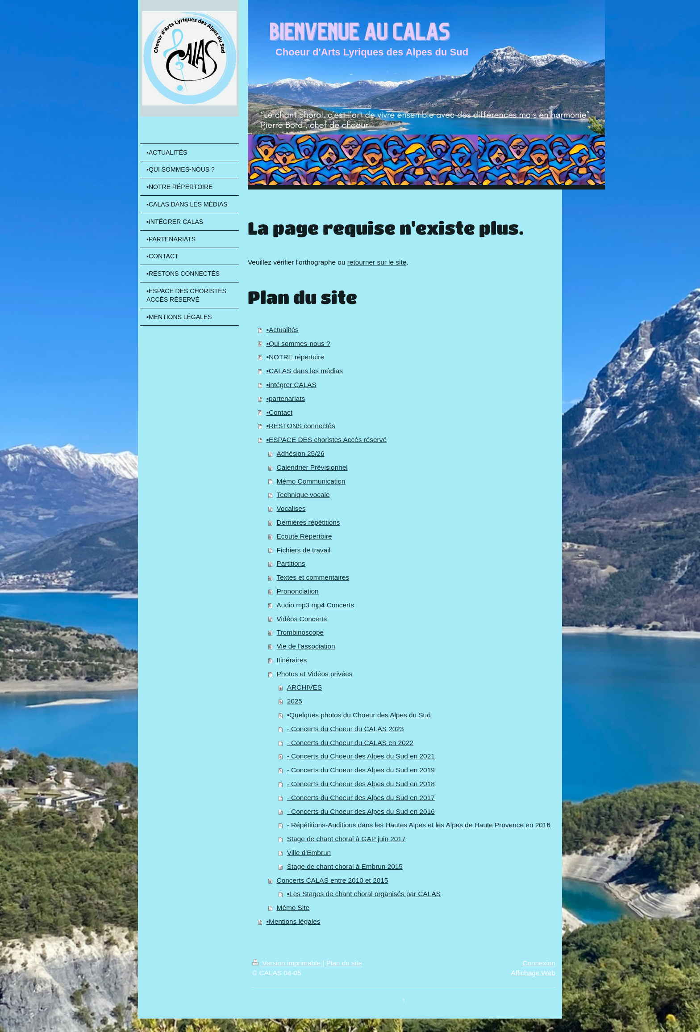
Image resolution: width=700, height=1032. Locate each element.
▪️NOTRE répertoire (295, 357)
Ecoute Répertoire (304, 536)
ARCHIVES (304, 687)
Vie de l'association (306, 646)
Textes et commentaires (313, 577)
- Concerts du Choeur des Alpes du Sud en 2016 (361, 811)
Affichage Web (533, 973)
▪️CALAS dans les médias (304, 371)
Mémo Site (293, 907)
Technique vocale (303, 494)
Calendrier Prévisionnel (312, 467)
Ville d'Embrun (309, 852)
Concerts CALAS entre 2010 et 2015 (332, 880)
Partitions (291, 563)
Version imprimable (287, 963)
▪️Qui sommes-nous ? (298, 343)
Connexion (538, 963)
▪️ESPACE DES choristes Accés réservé (326, 439)
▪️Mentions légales (293, 921)
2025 (294, 701)
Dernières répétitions (308, 522)
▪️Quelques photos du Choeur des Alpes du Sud (359, 715)
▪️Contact (279, 412)
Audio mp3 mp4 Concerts (315, 605)
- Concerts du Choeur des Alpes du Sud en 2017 (361, 797)
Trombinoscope (300, 632)
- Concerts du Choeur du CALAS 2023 (345, 729)
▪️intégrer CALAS (291, 384)
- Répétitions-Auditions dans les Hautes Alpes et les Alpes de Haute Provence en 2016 (418, 825)
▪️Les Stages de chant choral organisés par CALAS (364, 893)
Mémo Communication (311, 481)
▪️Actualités (282, 329)
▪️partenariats (285, 398)
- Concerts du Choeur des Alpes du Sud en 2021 (361, 756)
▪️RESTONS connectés (300, 426)
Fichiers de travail (304, 550)
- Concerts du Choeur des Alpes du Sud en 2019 (361, 770)
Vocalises (291, 508)
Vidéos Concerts (302, 619)
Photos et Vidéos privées (315, 674)
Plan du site (344, 963)
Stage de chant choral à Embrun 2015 (345, 866)
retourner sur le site (377, 262)
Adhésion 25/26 (301, 453)
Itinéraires (292, 660)
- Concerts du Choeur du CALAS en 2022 (350, 742)
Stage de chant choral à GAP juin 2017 (346, 838)
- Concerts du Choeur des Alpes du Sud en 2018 (361, 784)
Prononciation (298, 591)
